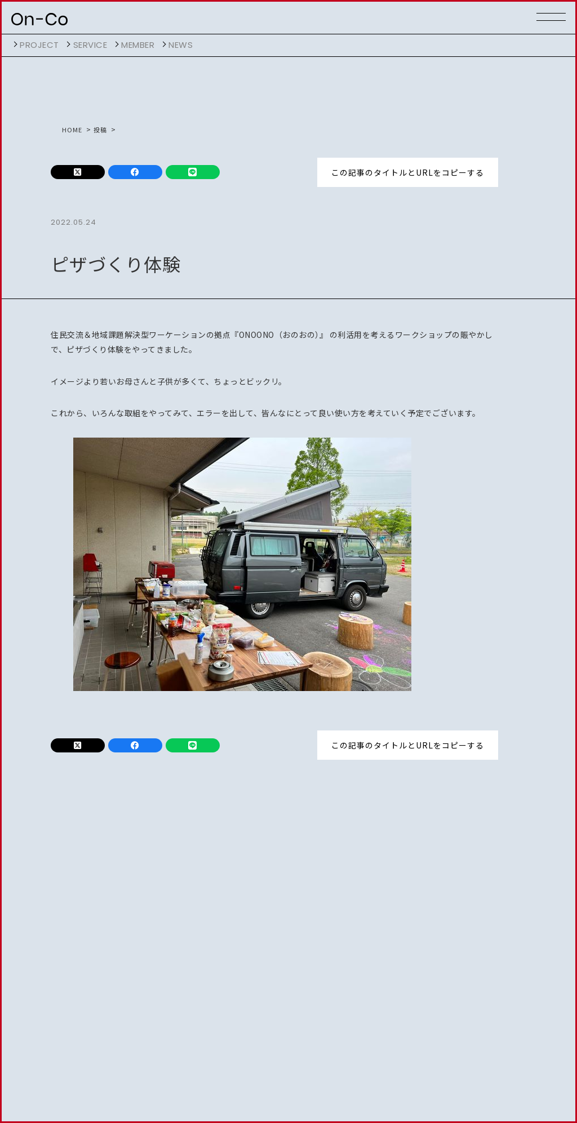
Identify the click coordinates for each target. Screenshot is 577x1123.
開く (14, 44)
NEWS (180, 45)
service (90, 45)
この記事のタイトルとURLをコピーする (407, 172)
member (137, 45)
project (39, 45)
